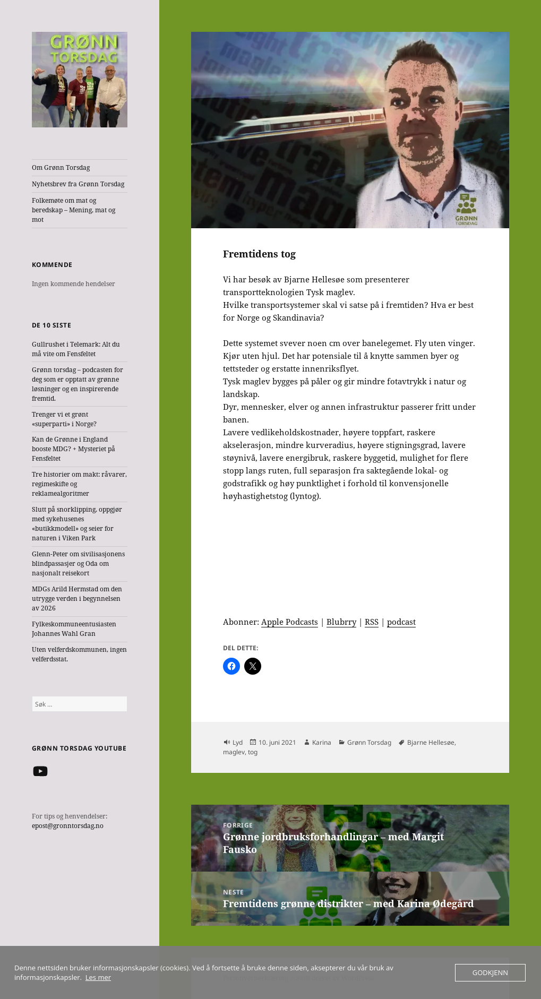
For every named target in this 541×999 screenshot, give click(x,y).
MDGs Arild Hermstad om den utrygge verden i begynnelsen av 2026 (77, 598)
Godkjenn (490, 972)
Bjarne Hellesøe (430, 742)
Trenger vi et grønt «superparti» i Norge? (64, 419)
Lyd (238, 742)
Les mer (98, 977)
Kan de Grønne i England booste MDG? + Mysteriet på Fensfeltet (73, 449)
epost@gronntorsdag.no (68, 825)
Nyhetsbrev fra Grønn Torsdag (78, 183)
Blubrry (341, 621)
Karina (321, 742)
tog (252, 751)
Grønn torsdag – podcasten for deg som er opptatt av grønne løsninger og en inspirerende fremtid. (77, 384)
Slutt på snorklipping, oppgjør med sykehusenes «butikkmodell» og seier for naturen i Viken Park (77, 523)
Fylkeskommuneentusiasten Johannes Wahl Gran (74, 628)
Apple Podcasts (289, 621)
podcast (401, 621)
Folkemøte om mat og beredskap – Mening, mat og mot (73, 210)
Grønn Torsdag (369, 742)
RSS (372, 621)
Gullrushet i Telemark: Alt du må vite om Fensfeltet (76, 349)
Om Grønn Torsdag (61, 167)
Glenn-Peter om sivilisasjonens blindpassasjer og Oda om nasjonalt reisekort (78, 563)
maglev (234, 751)
